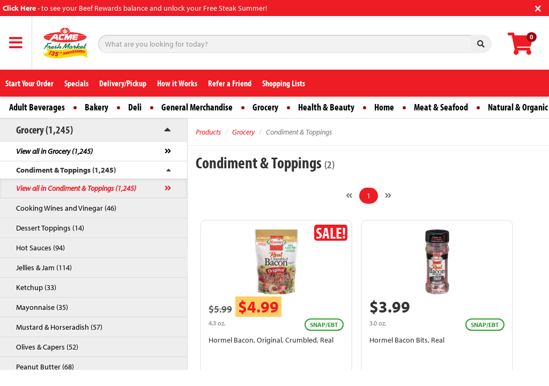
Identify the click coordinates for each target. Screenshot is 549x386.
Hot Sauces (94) (40, 248)
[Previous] (349, 196)
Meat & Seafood (441, 107)
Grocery (265, 107)
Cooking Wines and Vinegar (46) (66, 208)
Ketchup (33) (36, 287)
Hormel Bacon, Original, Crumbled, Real (271, 340)
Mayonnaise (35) (42, 307)
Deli (135, 107)
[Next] (388, 196)
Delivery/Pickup (122, 83)
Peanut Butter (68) (45, 367)
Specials (76, 83)
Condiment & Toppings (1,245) (66, 170)
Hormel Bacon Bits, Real (406, 340)
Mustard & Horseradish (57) (59, 327)
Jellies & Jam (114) (44, 267)
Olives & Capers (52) (47, 347)
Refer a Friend (229, 83)
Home (384, 107)
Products (208, 132)
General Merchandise (197, 107)
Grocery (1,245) (44, 129)
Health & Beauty (326, 107)
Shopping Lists (283, 83)
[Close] (538, 7)
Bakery (96, 107)
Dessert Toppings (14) (50, 228)
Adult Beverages (37, 107)
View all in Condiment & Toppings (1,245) (76, 188)
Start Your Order (29, 83)
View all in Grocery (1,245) (54, 151)
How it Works (177, 83)
